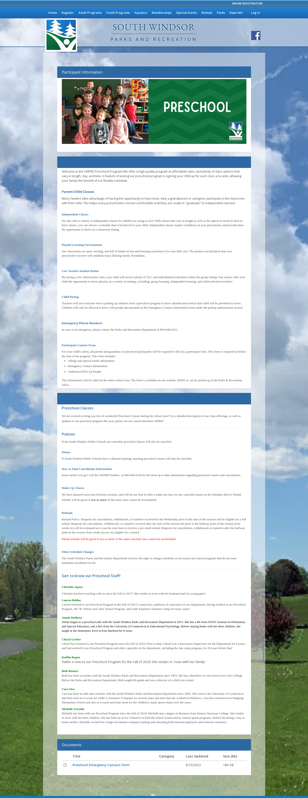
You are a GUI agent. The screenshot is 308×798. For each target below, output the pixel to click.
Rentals (207, 13)
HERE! (159, 421)
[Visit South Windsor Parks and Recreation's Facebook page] (255, 35)
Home (52, 13)
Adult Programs (90, 13)
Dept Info (236, 13)
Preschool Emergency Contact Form (101, 765)
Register (68, 13)
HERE (181, 380)
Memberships (162, 13)
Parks (221, 13)
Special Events (186, 13)
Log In (255, 13)
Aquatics (140, 13)
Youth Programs (118, 13)
